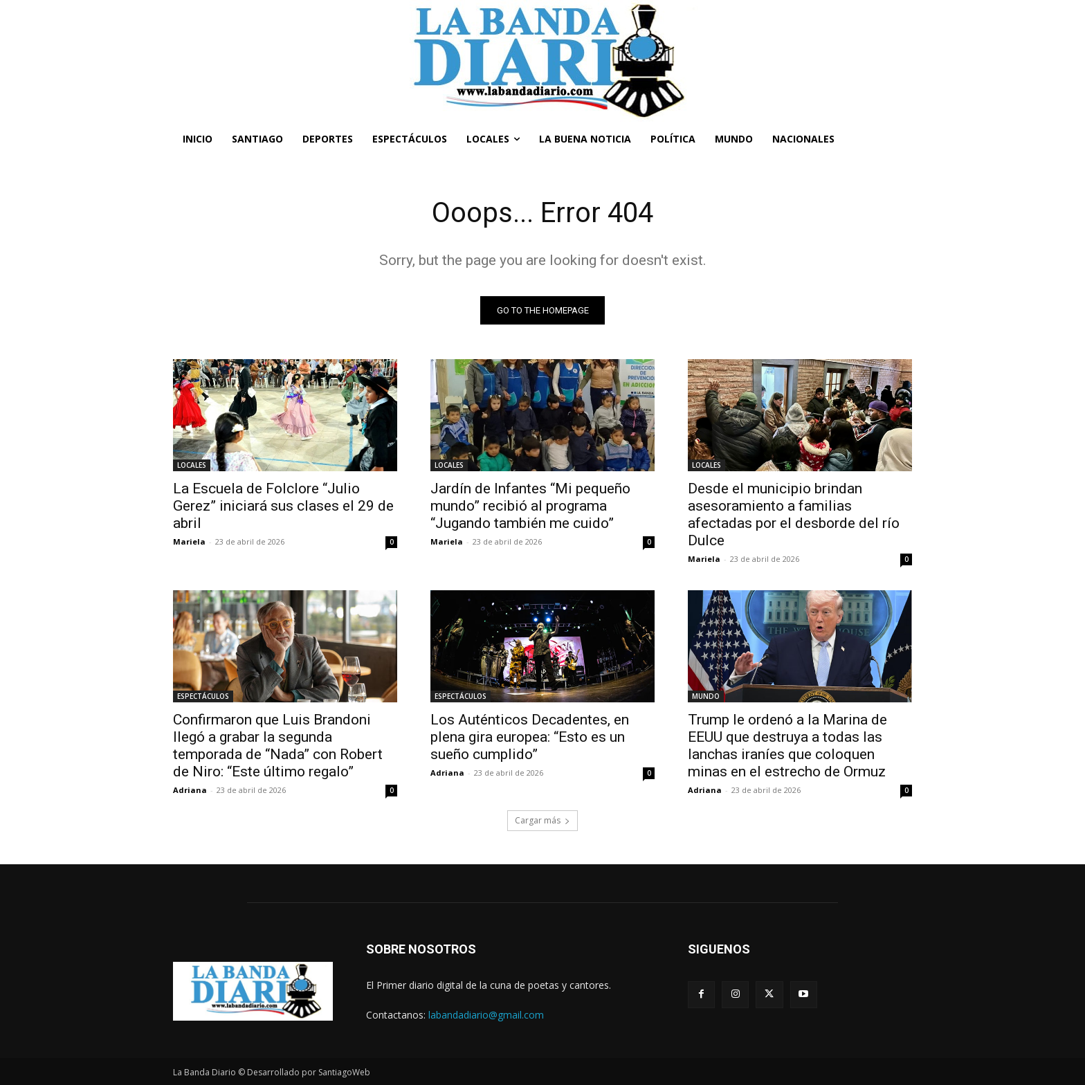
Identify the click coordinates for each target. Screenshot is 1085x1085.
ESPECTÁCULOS (203, 696)
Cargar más (542, 820)
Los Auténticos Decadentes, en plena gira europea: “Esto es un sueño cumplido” (529, 737)
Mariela (189, 541)
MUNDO (706, 696)
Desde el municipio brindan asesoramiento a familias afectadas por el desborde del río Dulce (794, 514)
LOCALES (191, 465)
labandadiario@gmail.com (486, 1014)
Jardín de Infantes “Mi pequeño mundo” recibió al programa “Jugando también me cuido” (530, 505)
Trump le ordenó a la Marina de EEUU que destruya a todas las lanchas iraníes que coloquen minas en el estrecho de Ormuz (787, 745)
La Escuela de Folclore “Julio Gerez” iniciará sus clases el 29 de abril (283, 505)
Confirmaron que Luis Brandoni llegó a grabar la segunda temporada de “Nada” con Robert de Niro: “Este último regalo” (278, 745)
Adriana (190, 790)
